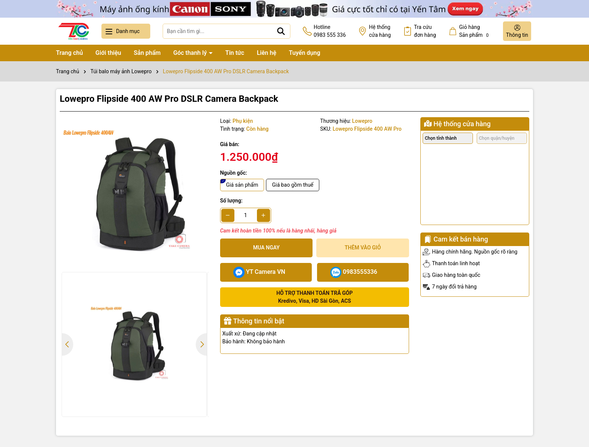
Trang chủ (69, 52)
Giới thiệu (108, 52)
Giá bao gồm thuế (292, 185)
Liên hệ (266, 52)
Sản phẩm (147, 52)
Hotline (330, 31)
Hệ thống (380, 31)
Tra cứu (425, 31)
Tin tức (234, 52)
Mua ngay (266, 248)
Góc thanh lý (190, 52)
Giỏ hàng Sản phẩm (475, 31)
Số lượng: (231, 201)
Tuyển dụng (304, 52)
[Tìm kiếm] (281, 31)
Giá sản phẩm (242, 185)
